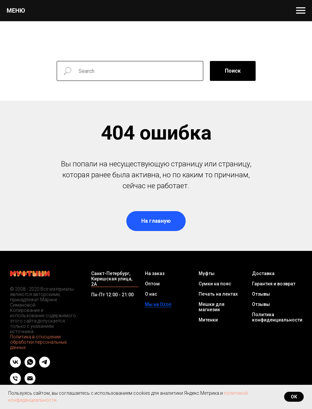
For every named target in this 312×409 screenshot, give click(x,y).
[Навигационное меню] (300, 10)
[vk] (15, 366)
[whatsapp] (30, 366)
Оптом (152, 283)
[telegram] (44, 366)
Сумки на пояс (215, 283)
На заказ (154, 273)
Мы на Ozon (158, 304)
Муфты (207, 273)
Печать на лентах (218, 294)
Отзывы (261, 294)
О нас (151, 294)
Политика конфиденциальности (277, 317)
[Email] (30, 382)
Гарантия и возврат (273, 283)
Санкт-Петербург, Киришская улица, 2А (111, 279)
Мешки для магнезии (211, 307)
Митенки (208, 319)
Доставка (263, 273)
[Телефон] (15, 382)
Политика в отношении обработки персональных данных (38, 342)
